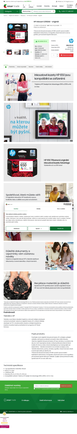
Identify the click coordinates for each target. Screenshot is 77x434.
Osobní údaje (61, 404)
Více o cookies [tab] (61, 208)
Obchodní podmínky (28, 406)
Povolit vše (60, 228)
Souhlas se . (48, 388)
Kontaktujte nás (26, 409)
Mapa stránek (26, 411)
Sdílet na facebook (40, 25)
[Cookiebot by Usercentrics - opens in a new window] (64, 204)
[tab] (6, 66)
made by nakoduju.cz (66, 432)
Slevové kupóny (62, 416)
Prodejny (42, 406)
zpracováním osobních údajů (50, 388)
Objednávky (61, 409)
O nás (41, 404)
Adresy (60, 413)
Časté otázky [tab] (39, 66)
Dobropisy (61, 411)
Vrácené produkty (63, 406)
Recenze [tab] (31, 66)
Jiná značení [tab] (48, 66)
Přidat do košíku (66, 55)
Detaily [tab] (38, 208)
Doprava (24, 404)
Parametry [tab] (12, 66)
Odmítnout (16, 228)
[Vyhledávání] (42, 11)
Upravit (38, 228)
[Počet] (55, 55)
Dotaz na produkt (53, 25)
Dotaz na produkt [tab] (21, 66)
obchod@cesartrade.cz (11, 422)
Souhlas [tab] (16, 208)
